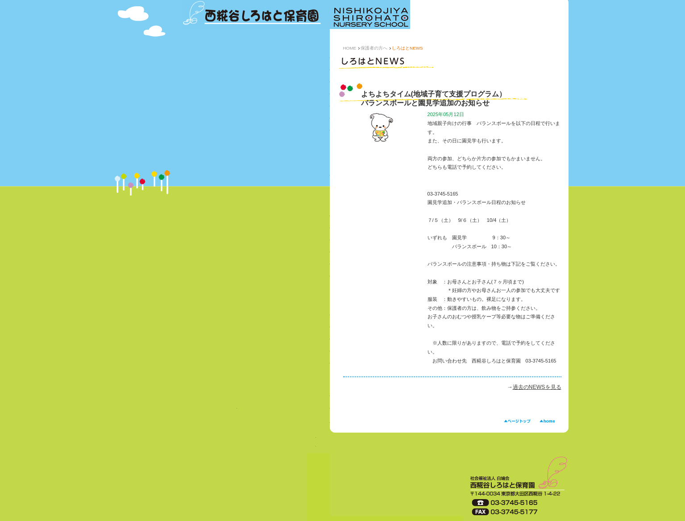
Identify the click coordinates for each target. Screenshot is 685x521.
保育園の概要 (256, 57)
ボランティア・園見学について (256, 423)
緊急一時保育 (256, 314)
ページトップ (517, 421)
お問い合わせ (283, 409)
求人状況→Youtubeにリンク (249, 435)
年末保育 (256, 327)
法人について (256, 395)
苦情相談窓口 (256, 276)
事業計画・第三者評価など (256, 175)
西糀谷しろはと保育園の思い (256, 69)
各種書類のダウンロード (256, 252)
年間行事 (256, 94)
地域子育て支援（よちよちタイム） (256, 363)
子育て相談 (256, 339)
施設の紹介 (256, 130)
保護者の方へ (374, 48)
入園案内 (209, 409)
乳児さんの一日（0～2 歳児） (256, 106)
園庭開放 (256, 351)
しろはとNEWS (256, 215)
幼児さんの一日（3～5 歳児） (256, 118)
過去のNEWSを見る (537, 387)
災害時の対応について (256, 264)
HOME (350, 48)
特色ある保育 (256, 81)
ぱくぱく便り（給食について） (256, 227)
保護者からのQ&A (256, 239)
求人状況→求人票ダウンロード (249, 444)
